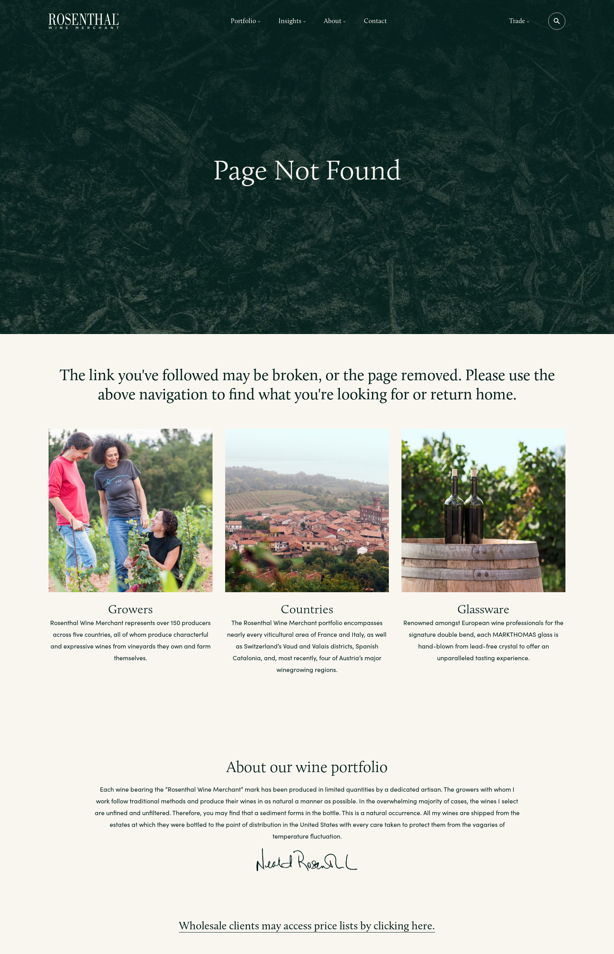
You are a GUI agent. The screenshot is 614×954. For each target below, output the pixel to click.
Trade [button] (519, 21)
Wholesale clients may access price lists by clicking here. (307, 925)
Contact (375, 21)
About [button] (335, 21)
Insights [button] (292, 21)
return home (471, 393)
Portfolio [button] (245, 21)
